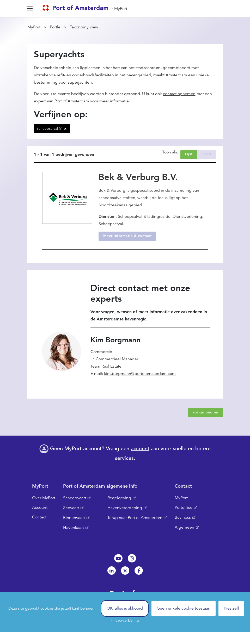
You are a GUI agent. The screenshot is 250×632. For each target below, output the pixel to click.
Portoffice (183, 507)
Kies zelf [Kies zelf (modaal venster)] (231, 608)
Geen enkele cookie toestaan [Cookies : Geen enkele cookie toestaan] (183, 608)
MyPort (120, 8)
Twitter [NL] (125, 570)
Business (183, 517)
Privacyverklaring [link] (125, 620)
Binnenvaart (74, 517)
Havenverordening (124, 507)
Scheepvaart (74, 497)
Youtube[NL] (118, 558)
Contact (39, 517)
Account (39, 507)
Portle (55, 27)
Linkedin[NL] (111, 570)
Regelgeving (119, 497)
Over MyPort (43, 497)
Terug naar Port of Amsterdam (134, 517)
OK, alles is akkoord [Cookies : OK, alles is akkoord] (125, 608)
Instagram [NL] (132, 558)
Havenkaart (73, 527)
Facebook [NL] (139, 570)
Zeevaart (71, 507)
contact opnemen (179, 93)
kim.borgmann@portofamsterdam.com (140, 373)
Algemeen (184, 527)
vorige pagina (205, 412)
